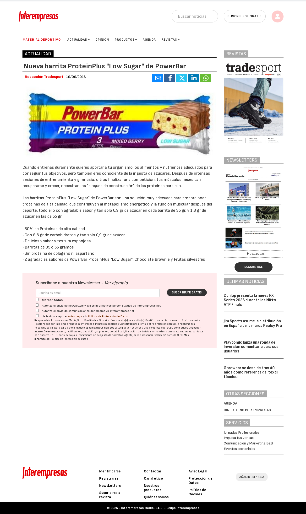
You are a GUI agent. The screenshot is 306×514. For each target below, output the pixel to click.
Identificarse (110, 471)
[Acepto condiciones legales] (37, 315)
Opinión (102, 40)
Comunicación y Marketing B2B (248, 443)
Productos (126, 40)
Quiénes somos (156, 497)
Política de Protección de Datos (108, 316)
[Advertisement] (119, 407)
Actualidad (78, 40)
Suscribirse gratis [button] (245, 16)
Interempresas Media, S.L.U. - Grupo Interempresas (160, 508)
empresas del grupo (161, 327)
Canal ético (153, 478)
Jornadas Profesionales (241, 432)
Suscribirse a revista (109, 495)
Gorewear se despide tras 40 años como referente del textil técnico (251, 372)
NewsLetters (110, 485)
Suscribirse (253, 267)
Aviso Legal (75, 316)
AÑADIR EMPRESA (251, 477)
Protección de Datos (201, 480)
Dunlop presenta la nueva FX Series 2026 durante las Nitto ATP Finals (250, 300)
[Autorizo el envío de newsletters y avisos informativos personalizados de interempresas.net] (37, 305)
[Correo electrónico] (98, 293)
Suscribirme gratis (187, 292)
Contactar (152, 471)
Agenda (149, 40)
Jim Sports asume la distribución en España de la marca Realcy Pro (253, 323)
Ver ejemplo (116, 283)
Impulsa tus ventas (239, 438)
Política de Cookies (197, 492)
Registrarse (109, 478)
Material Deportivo (42, 40)
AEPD (180, 335)
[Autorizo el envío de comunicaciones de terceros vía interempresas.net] (37, 310)
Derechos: (50, 331)
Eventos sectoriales (239, 449)
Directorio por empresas (247, 410)
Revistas (171, 40)
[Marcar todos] (37, 299)
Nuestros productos (152, 487)
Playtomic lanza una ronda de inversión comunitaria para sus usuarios (251, 347)
